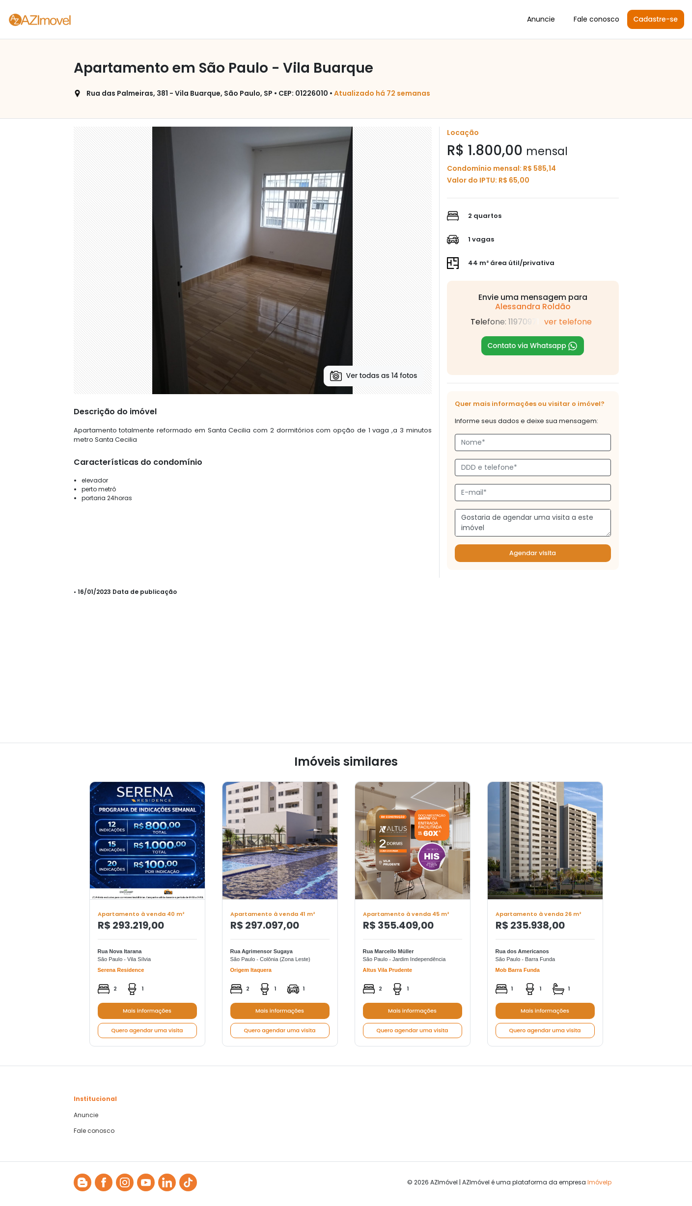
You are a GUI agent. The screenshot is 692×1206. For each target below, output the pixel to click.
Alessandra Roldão (533, 306)
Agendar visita (532, 553)
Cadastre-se (656, 19)
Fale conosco (596, 19)
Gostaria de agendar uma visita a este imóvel (533, 522)
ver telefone (568, 321)
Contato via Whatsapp (533, 346)
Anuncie (541, 19)
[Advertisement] (346, 674)
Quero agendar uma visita (147, 1030)
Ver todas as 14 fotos (373, 376)
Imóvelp (599, 1182)
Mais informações (147, 1011)
